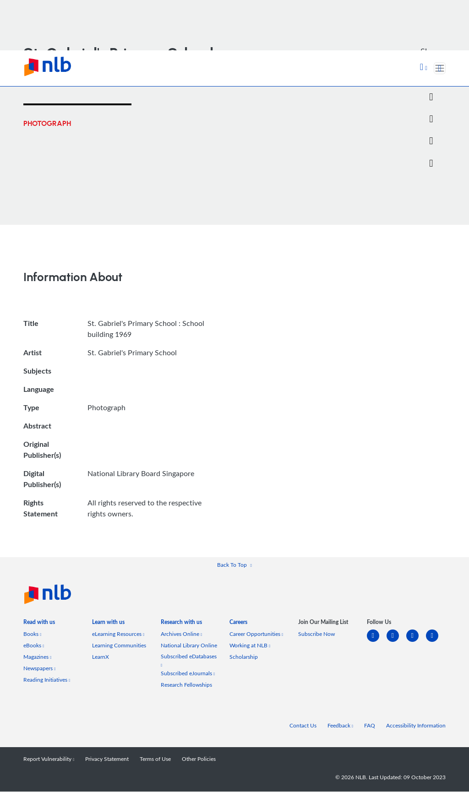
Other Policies (199, 759)
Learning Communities (119, 645)
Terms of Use (155, 759)
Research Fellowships (186, 685)
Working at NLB (249, 645)
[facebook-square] (396, 641)
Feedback (340, 725)
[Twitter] (431, 97)
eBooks (33, 645)
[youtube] (436, 641)
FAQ (369, 725)
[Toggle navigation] (440, 68)
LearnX (100, 657)
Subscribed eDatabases (189, 660)
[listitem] (39, 624)
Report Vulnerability (48, 759)
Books (32, 634)
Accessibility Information (416, 725)
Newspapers (39, 668)
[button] (423, 67)
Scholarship (243, 657)
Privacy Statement (107, 759)
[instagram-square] (416, 641)
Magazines (37, 657)
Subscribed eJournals (188, 673)
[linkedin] (377, 641)
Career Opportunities (256, 634)
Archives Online (181, 634)
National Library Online (189, 645)
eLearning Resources (118, 634)
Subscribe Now (316, 634)
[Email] (431, 119)
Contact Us (302, 725)
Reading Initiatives (46, 680)
